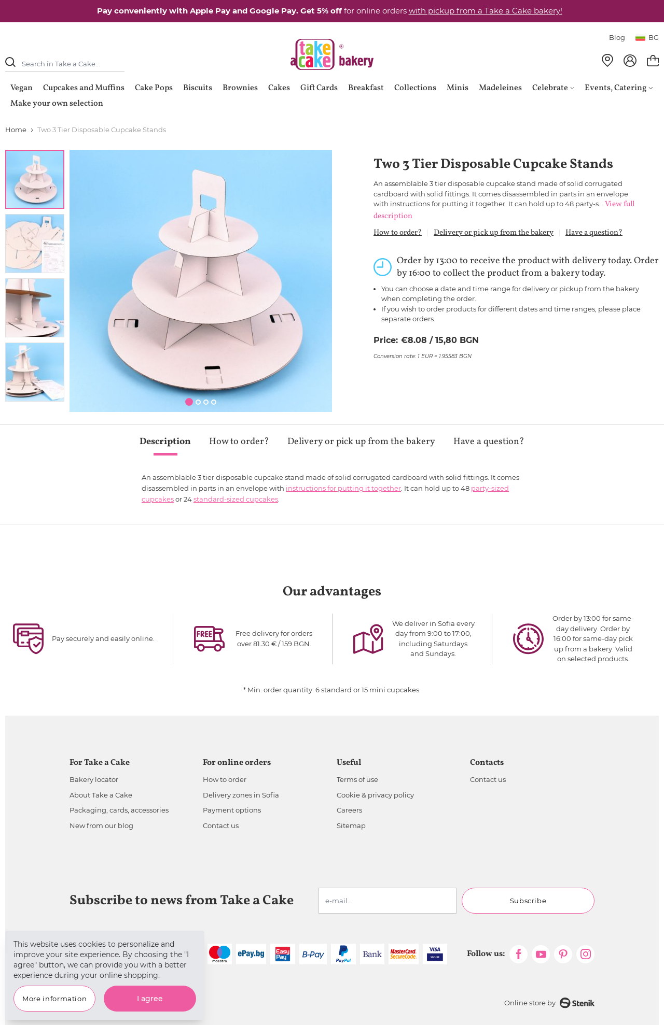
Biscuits (197, 88)
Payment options (232, 810)
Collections (415, 88)
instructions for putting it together (343, 488)
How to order (224, 779)
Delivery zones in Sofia (241, 795)
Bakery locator (94, 779)
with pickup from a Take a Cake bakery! (485, 11)
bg (647, 37)
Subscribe (528, 900)
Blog (617, 37)
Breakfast (366, 88)
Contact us (221, 825)
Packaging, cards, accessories (119, 810)
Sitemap (351, 825)
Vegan (21, 88)
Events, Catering (619, 88)
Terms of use (357, 779)
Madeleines (500, 88)
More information (54, 998)
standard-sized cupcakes (235, 499)
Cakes (279, 88)
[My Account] (630, 60)
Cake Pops (154, 88)
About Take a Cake (101, 795)
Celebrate (553, 88)
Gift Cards (319, 88)
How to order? (398, 232)
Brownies (240, 88)
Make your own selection (56, 103)
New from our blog (101, 825)
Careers (349, 810)
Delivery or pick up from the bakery (494, 232)
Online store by (549, 1003)
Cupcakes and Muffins (84, 88)
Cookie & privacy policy (375, 795)
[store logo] (332, 54)
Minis (457, 88)
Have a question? (593, 232)
